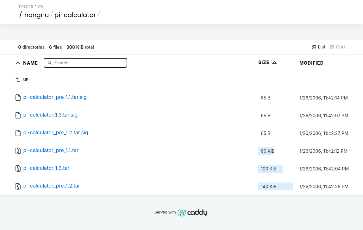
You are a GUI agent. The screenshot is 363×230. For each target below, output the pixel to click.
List (318, 47)
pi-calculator (75, 14)
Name (31, 62)
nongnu (36, 14)
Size (268, 62)
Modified (311, 63)
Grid (337, 47)
